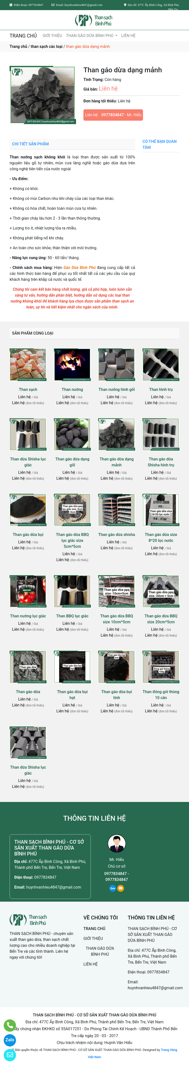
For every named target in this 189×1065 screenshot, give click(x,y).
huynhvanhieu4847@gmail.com (53, 887)
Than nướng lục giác (28, 616)
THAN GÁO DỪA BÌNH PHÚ (90, 35)
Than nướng (72, 389)
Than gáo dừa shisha (116, 534)
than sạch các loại (47, 46)
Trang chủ (18, 46)
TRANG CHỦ (23, 36)
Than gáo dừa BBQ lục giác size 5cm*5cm (72, 540)
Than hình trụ (161, 389)
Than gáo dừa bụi (28, 534)
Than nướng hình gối (116, 389)
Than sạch (28, 389)
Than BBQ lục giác (72, 616)
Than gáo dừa (28, 691)
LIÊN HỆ (128, 35)
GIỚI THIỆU (52, 35)
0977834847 (112, 115)
